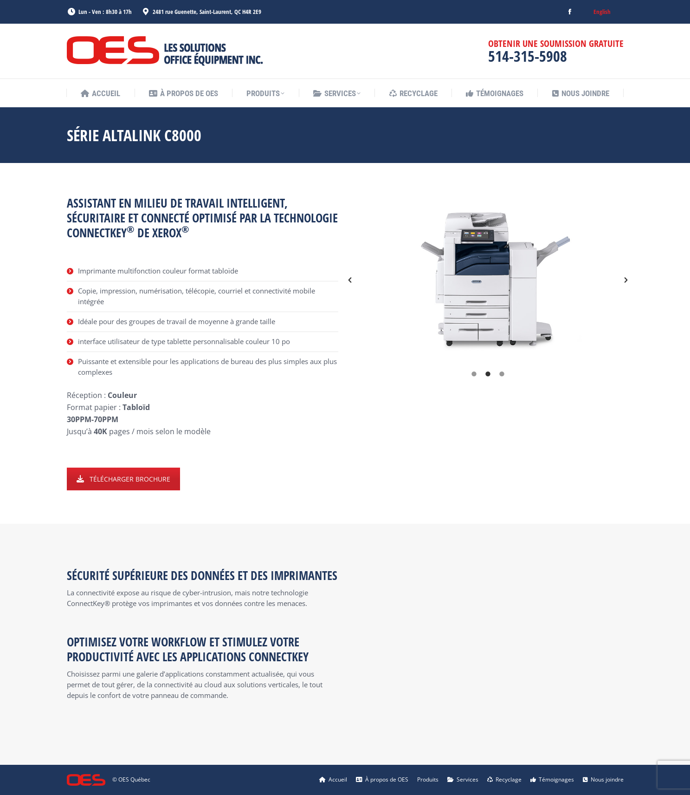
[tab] (473, 373)
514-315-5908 (527, 56)
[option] (488, 280)
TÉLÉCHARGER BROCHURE (123, 479)
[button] (350, 280)
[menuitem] (602, 12)
